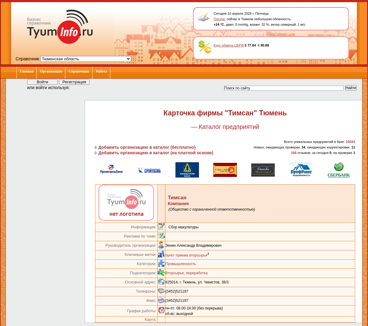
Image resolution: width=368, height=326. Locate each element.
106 (293, 153)
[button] (79, 87)
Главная (27, 71)
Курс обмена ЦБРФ (229, 45)
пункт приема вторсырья (186, 255)
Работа (101, 71)
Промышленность (180, 264)
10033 (350, 142)
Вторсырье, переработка (186, 273)
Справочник (78, 71)
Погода (219, 19)
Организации (51, 71)
